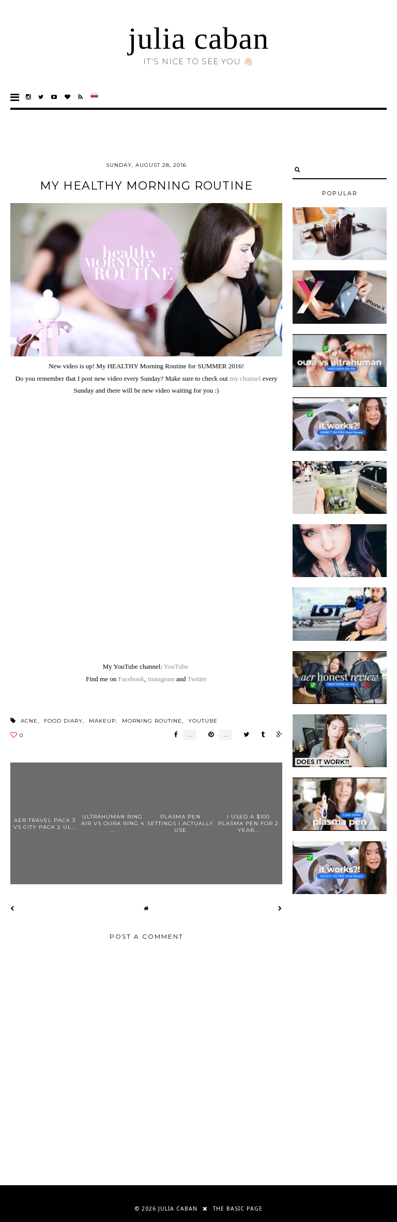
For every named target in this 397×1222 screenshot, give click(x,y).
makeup (102, 720)
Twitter (197, 679)
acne (29, 720)
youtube (203, 720)
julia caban (198, 38)
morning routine (152, 720)
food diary (63, 720)
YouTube (176, 666)
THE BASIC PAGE (238, 1208)
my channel (245, 378)
